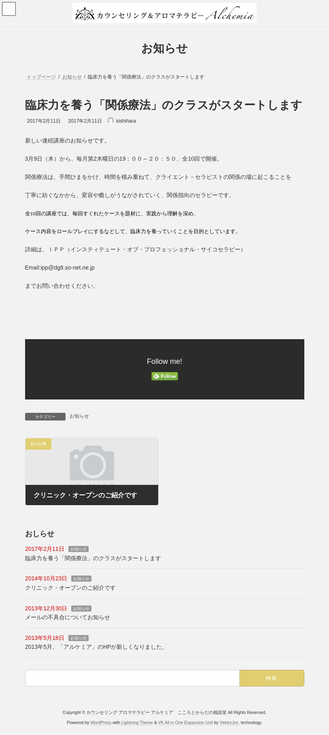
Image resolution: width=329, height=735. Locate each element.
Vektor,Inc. (230, 722)
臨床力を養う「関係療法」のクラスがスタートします (93, 558)
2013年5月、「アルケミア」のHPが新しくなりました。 (96, 647)
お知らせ (79, 416)
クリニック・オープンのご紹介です (70, 587)
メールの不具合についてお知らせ (67, 617)
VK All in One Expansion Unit (185, 722)
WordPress (101, 722)
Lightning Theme (137, 722)
